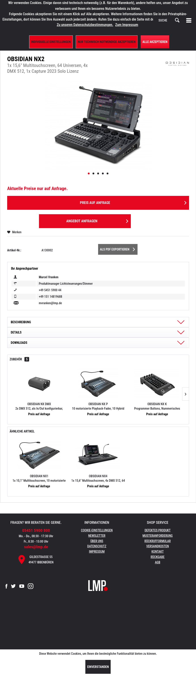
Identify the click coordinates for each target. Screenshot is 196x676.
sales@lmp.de (36, 546)
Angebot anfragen (97, 220)
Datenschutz (96, 546)
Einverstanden (98, 667)
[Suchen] (177, 20)
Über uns (96, 541)
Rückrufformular (157, 541)
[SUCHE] (169, 20)
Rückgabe (157, 557)
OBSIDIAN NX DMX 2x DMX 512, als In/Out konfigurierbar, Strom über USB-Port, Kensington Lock (39, 406)
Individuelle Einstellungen (51, 42)
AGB (157, 562)
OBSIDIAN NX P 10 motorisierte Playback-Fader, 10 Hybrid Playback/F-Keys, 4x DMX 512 (98, 406)
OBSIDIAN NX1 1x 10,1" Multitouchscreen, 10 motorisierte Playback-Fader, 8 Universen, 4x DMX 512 (39, 478)
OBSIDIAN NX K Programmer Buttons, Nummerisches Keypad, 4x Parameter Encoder (157, 406)
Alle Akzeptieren (155, 42)
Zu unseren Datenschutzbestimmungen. (85, 25)
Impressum (97, 551)
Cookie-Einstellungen (97, 530)
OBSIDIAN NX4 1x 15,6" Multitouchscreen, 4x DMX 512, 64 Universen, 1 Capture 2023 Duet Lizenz (98, 478)
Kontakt (157, 551)
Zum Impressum (126, 25)
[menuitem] (189, 20)
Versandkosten (157, 546)
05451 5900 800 (36, 530)
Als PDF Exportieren (117, 248)
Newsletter (97, 535)
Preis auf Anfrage (133, 202)
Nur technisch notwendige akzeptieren (107, 42)
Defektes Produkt (157, 530)
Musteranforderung (157, 535)
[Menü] (189, 20)
